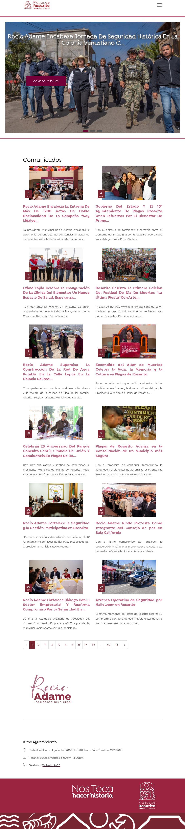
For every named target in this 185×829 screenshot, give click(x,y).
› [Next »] (124, 644)
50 (117, 644)
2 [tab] (92, 131)
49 (108, 644)
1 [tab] (85, 131)
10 (93, 644)
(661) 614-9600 (51, 765)
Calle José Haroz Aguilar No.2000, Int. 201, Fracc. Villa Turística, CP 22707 (75, 749)
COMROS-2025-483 (46, 81)
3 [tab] (99, 131)
